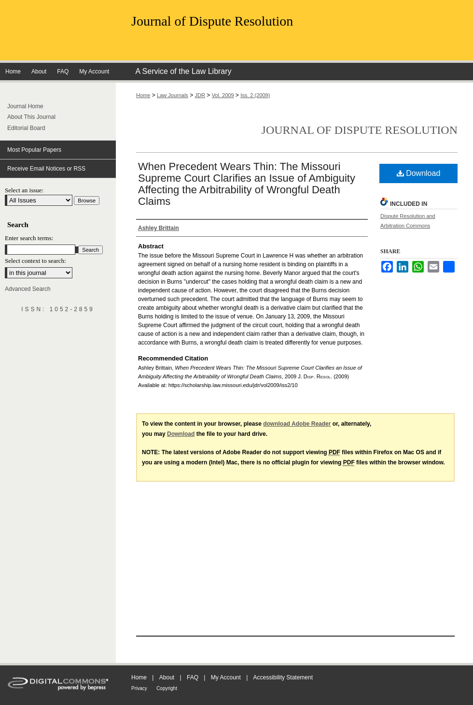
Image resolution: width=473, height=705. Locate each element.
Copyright (166, 688)
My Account (226, 677)
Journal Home (25, 106)
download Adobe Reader (297, 423)
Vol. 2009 (223, 95)
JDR (200, 95)
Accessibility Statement (283, 677)
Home (143, 95)
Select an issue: (24, 190)
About (166, 677)
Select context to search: (35, 260)
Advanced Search (28, 289)
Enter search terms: (29, 238)
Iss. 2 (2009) (255, 95)
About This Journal (31, 117)
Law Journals (172, 95)
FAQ (192, 677)
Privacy (139, 688)
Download (419, 173)
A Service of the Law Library (183, 71)
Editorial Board (26, 128)
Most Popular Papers (34, 149)
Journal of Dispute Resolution (212, 21)
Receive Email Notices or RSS (46, 168)
